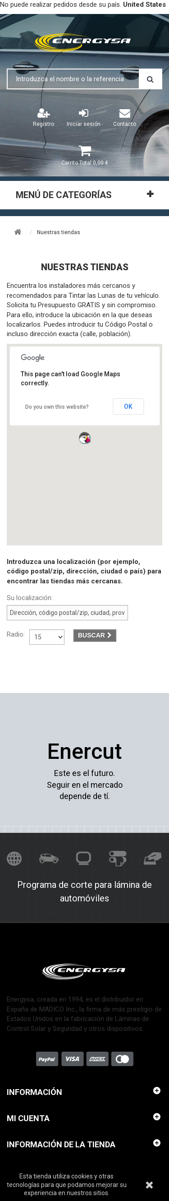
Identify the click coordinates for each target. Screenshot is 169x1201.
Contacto (124, 117)
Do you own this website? (57, 407)
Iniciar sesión (83, 117)
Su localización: (30, 598)
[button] (84, 437)
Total (84, 163)
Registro (43, 117)
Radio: (16, 634)
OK (128, 406)
